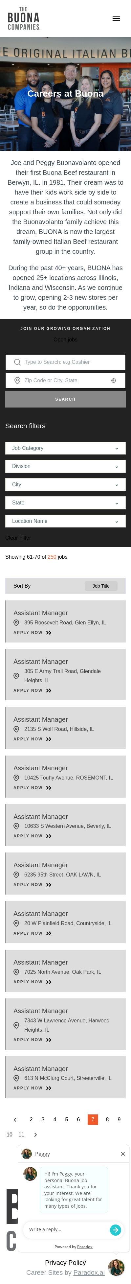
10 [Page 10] (9, 1134)
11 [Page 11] (21, 1134)
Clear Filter (18, 538)
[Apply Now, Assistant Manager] (32, 633)
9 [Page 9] (119, 1119)
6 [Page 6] (78, 1119)
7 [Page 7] (93, 1119)
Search (65, 399)
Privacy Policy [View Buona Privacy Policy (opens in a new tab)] (65, 1262)
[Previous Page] (16, 1120)
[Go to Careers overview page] (42, 18)
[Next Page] (36, 1135)
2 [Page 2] (31, 1119)
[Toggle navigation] (116, 18)
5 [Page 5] (66, 1119)
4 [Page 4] (55, 1119)
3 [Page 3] (43, 1119)
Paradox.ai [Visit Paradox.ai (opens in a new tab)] (89, 1272)
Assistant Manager (40, 613)
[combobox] (65, 381)
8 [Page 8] (107, 1119)
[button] (113, 380)
